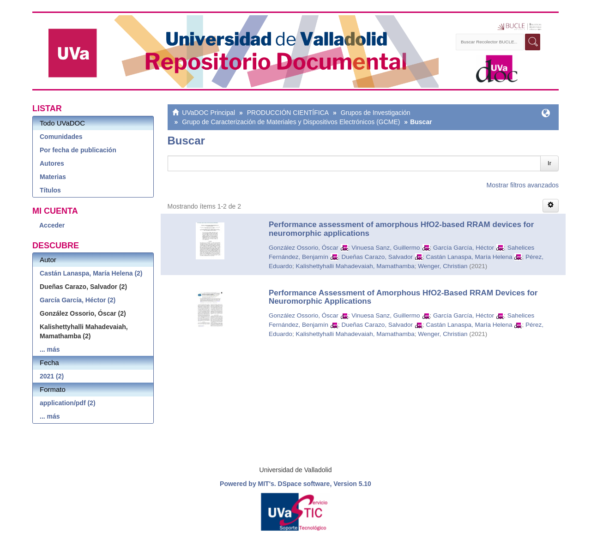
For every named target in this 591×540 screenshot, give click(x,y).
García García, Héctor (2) (77, 300)
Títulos (50, 190)
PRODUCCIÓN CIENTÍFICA (288, 112)
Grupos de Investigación (375, 112)
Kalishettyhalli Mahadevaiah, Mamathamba (355, 266)
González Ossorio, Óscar (303, 247)
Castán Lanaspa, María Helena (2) (91, 273)
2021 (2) (52, 376)
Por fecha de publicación (78, 150)
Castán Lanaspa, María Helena (469, 256)
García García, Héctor (463, 247)
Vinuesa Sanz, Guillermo (385, 247)
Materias (53, 176)
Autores (52, 163)
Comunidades (61, 136)
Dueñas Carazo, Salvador (377, 256)
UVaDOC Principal (208, 112)
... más (50, 349)
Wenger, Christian (442, 266)
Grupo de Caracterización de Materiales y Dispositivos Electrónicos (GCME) (291, 122)
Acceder (52, 225)
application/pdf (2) (68, 403)
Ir (549, 163)
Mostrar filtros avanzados (523, 185)
